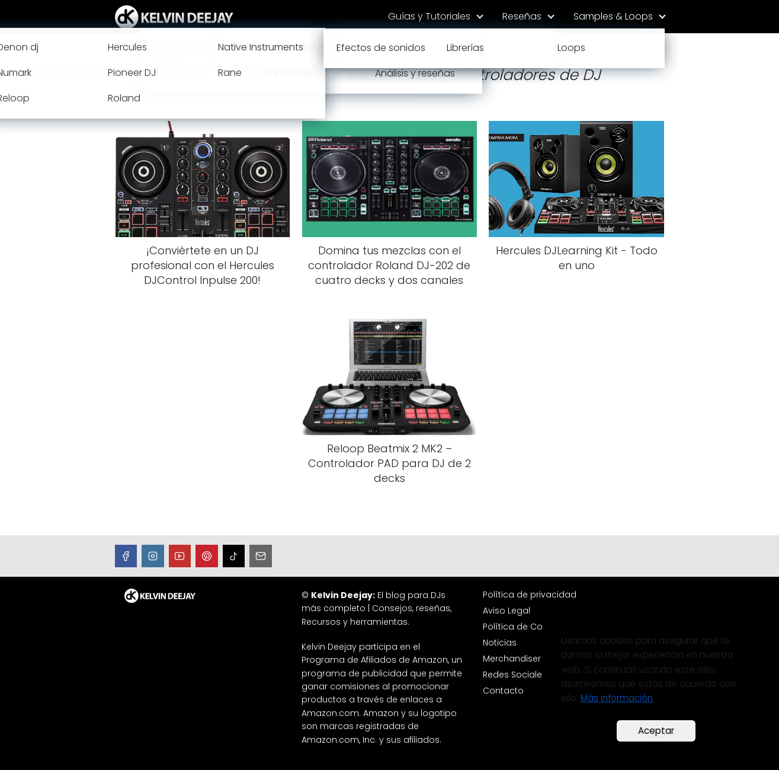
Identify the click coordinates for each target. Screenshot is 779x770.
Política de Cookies (524, 626)
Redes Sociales (515, 674)
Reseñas (521, 16)
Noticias (500, 642)
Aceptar (656, 730)
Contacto (503, 690)
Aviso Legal (506, 610)
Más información (617, 698)
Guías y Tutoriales (429, 16)
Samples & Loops (613, 16)
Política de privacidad (529, 594)
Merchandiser (512, 658)
